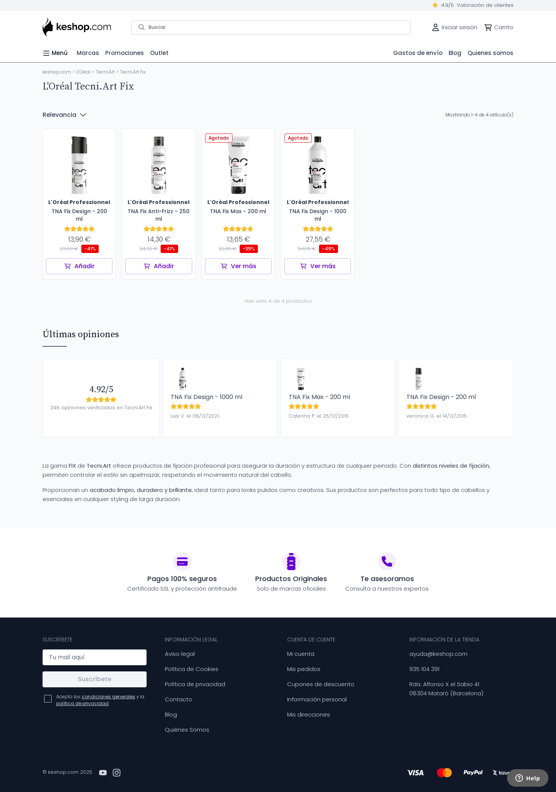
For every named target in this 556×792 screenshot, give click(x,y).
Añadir (79, 266)
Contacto (178, 699)
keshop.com (57, 72)
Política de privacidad (195, 684)
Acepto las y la (100, 700)
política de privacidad (82, 703)
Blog (171, 714)
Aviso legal (180, 654)
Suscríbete (94, 679)
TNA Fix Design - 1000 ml (206, 397)
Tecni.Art (105, 72)
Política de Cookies (191, 669)
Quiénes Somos (187, 730)
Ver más (238, 266)
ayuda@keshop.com (438, 654)
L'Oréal (83, 72)
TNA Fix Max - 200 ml (319, 397)
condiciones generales (108, 696)
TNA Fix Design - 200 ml (441, 397)
